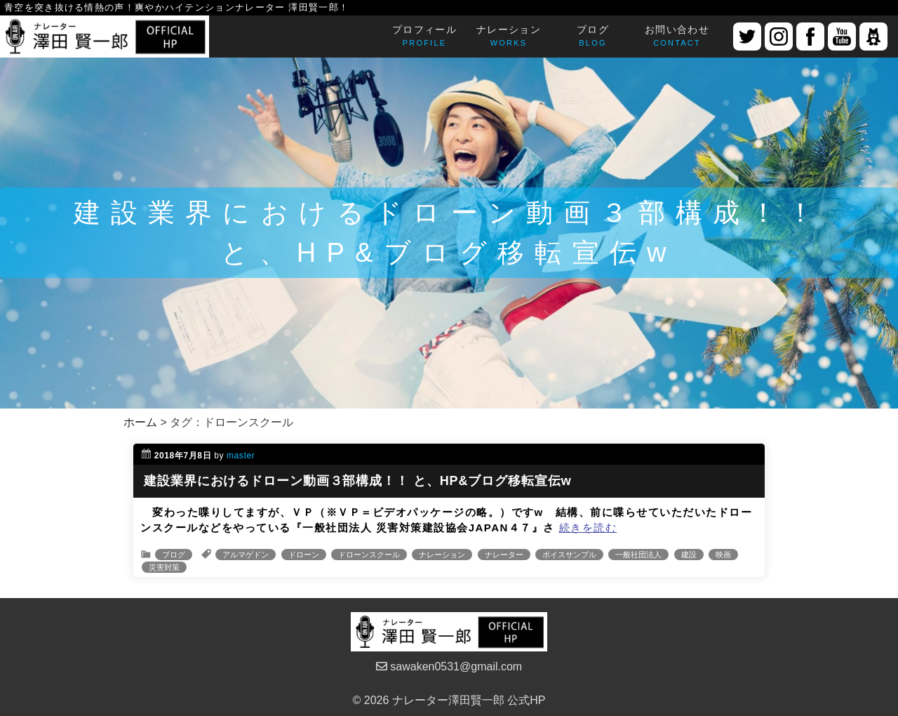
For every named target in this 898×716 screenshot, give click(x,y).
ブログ (173, 554)
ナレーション (442, 554)
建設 (689, 554)
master (241, 455)
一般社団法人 (638, 554)
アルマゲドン (245, 554)
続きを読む (588, 527)
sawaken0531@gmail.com (449, 666)
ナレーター (504, 554)
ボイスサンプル (569, 554)
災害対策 (164, 567)
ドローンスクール (369, 554)
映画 (723, 554)
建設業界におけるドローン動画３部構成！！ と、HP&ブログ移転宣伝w (358, 481)
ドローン (303, 554)
